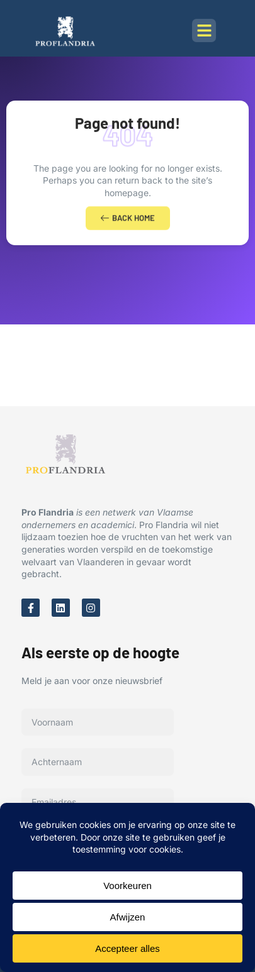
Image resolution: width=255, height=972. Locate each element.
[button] (204, 31)
